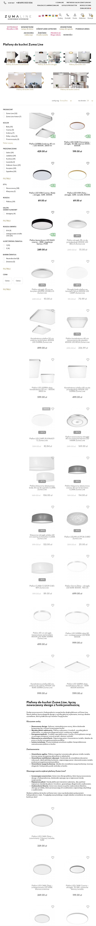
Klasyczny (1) (11, 191)
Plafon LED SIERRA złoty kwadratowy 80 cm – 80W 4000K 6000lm (77, 720)
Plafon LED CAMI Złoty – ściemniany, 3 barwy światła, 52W (42, 875)
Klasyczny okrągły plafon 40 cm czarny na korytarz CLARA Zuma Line (42, 562)
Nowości (68, 35)
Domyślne (64, 101)
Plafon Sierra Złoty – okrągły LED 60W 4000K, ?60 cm (77, 615)
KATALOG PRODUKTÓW (69, 5)
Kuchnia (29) (10, 159)
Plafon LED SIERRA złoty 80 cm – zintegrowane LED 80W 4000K (77, 666)
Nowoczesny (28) (12, 188)
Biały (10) (9, 127)
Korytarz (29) (11, 168)
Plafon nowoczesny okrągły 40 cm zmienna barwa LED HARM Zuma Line (77, 457)
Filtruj (6, 179)
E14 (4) (8, 230)
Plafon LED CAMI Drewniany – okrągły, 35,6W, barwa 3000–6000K (77, 144)
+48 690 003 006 (24, 3)
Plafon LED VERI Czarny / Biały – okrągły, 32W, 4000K (42, 197)
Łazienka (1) (10, 162)
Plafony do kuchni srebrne (70, 89)
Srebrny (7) (10, 133)
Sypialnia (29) (11, 171)
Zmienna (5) (10, 262)
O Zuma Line (60, 2)
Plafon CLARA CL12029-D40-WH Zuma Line (42, 615)
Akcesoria (29, 34)
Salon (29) (10, 152)
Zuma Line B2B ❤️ (85, 8)
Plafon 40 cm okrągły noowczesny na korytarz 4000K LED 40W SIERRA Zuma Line (42, 667)
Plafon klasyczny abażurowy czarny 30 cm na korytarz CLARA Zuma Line (77, 509)
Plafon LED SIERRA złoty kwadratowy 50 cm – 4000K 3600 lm (42, 405)
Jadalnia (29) (11, 156)
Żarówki (42, 34)
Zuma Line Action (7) (13, 116)
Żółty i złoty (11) (11, 136)
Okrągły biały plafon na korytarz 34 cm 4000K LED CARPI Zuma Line (77, 300)
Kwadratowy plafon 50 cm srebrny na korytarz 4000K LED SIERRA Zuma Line (42, 353)
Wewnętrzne (27, 28)
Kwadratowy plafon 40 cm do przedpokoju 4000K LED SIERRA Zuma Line (77, 405)
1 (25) (8, 245)
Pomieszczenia (83, 29)
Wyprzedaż (12, 28)
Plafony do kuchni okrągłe (47, 64)
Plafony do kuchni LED (77, 64)
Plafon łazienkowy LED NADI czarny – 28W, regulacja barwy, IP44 (42, 248)
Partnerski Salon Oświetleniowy (79, 2)
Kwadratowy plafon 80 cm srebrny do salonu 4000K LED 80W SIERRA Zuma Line (42, 720)
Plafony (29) (10, 201)
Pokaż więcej (8, 143)
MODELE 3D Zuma (85, 5)
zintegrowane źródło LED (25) (14, 235)
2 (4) (8, 248)
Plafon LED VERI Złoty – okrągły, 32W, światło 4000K (77, 197)
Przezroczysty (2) (12, 139)
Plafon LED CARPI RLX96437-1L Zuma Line (42, 458)
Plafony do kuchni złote (25, 89)
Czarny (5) (10, 130)
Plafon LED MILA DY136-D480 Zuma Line (77, 563)
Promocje (56, 34)
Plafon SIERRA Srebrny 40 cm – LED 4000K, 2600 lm (42, 145)
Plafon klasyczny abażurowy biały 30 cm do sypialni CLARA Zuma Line (42, 509)
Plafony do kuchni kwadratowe (17, 64)
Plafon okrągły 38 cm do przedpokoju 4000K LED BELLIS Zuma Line (77, 248)
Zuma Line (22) (11, 113)
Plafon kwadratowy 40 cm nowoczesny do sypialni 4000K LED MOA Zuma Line (77, 353)
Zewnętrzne (66, 28)
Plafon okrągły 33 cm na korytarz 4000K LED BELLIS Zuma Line (42, 300)
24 (88, 101)
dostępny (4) (11, 213)
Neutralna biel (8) (12, 258)
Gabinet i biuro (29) (13, 165)
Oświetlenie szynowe (46, 29)
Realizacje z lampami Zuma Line (48, 5)
